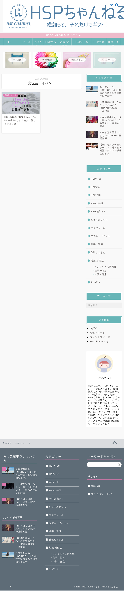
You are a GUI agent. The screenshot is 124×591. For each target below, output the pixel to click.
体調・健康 (101, 275)
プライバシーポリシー (103, 494)
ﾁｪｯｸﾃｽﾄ (38, 43)
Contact (95, 486)
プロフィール (98, 228)
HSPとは (25, 42)
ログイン (95, 328)
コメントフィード (100, 337)
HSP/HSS (81, 42)
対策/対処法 (65, 43)
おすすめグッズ (99, 220)
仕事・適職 (113, 43)
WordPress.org (99, 341)
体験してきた (98, 253)
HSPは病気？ (98, 212)
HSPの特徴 (50, 43)
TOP (10, 42)
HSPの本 (98, 42)
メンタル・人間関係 (105, 267)
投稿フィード (97, 333)
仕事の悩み (101, 271)
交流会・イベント (100, 236)
